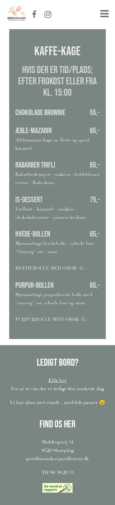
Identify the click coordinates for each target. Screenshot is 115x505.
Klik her (57, 380)
